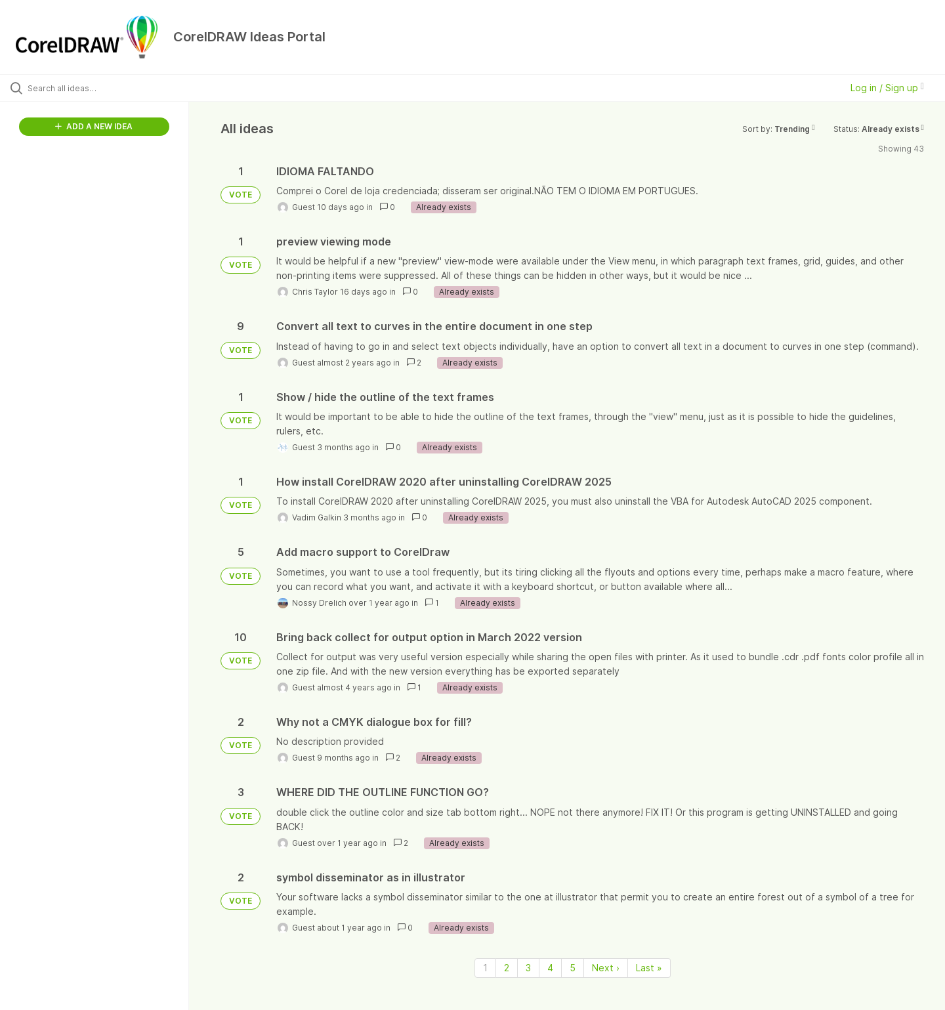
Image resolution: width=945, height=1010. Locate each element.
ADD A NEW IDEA (94, 126)
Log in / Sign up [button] (887, 87)
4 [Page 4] (550, 967)
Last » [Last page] (649, 967)
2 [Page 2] (506, 967)
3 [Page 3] (528, 967)
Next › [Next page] (606, 967)
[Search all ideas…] (111, 88)
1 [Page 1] (485, 967)
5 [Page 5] (573, 967)
